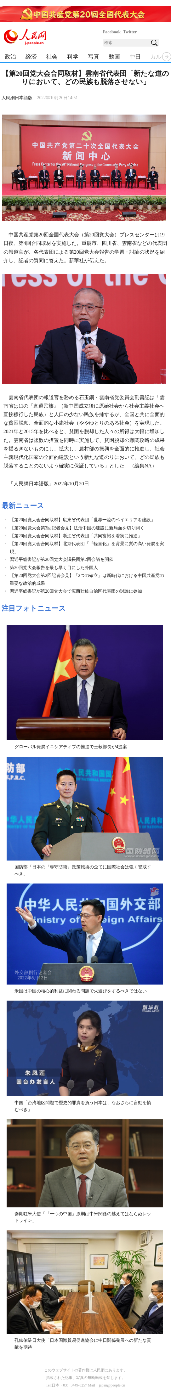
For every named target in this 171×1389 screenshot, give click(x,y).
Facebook (112, 32)
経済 (31, 57)
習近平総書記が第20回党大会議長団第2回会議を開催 (61, 559)
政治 (10, 57)
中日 (135, 57)
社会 (52, 57)
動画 (114, 57)
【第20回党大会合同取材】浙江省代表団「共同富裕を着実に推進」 (76, 536)
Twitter (130, 32)
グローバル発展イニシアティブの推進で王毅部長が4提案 (70, 746)
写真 (93, 57)
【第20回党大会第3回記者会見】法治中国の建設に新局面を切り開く (77, 528)
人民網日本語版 (17, 97)
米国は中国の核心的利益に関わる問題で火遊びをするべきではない (80, 991)
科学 (72, 57)
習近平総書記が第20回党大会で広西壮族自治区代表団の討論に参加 (76, 591)
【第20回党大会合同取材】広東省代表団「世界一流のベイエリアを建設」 (82, 519)
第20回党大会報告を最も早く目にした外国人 (54, 567)
